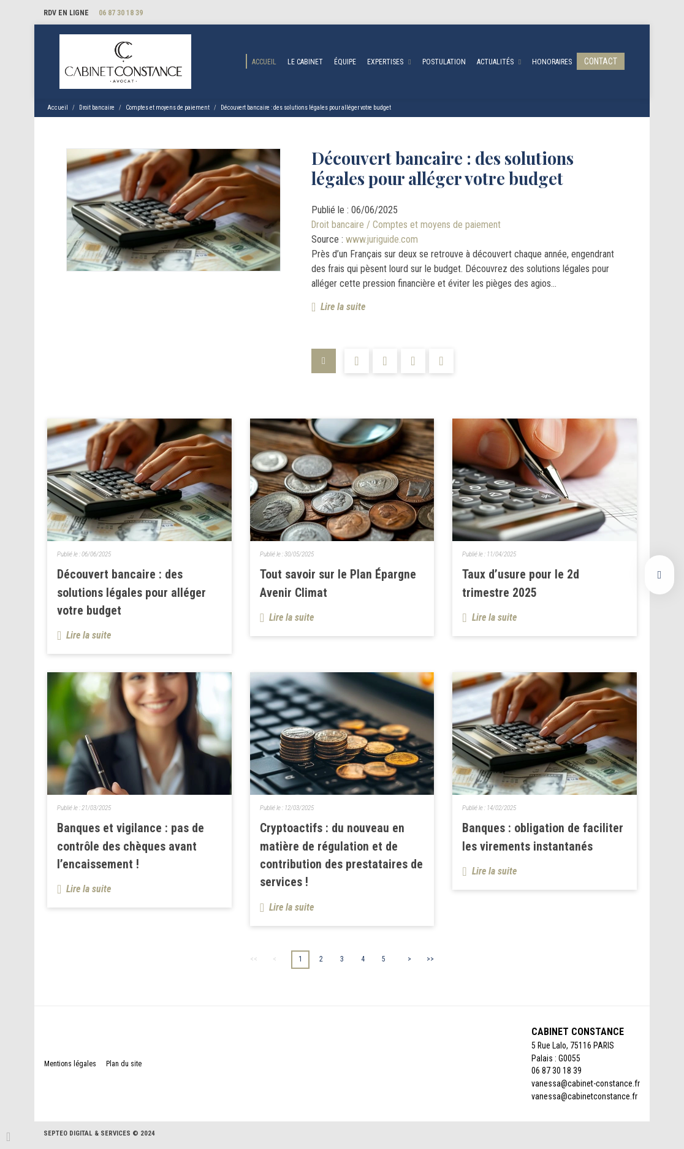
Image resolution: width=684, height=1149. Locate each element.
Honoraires (552, 62)
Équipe (345, 62)
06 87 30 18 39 (121, 13)
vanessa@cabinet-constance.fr (585, 1086)
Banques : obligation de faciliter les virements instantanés (542, 839)
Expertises (385, 62)
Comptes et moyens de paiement (168, 108)
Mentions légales (70, 1066)
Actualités (495, 62)
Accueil (264, 62)
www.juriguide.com (382, 240)
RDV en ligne (66, 13)
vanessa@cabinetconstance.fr (584, 1099)
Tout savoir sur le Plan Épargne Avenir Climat (338, 585)
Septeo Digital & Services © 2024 (99, 1136)
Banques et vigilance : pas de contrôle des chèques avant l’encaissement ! (130, 848)
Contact (600, 62)
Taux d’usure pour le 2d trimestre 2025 (520, 585)
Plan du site (124, 1066)
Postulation (444, 62)
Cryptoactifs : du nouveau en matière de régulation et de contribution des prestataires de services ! (341, 857)
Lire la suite (343, 308)
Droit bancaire (97, 108)
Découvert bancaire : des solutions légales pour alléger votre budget (306, 108)
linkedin (659, 575)
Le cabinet (305, 62)
